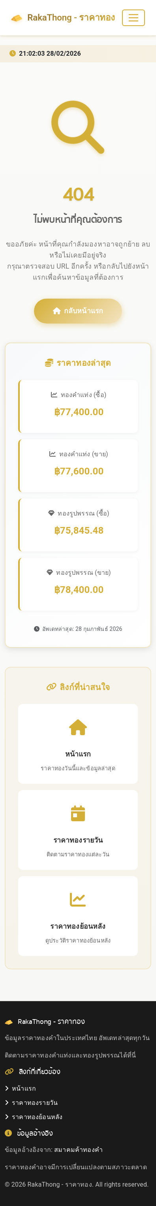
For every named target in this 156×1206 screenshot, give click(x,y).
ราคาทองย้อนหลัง (33, 1117)
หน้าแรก (20, 1088)
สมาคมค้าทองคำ (78, 1149)
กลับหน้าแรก (78, 311)
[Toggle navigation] (133, 17)
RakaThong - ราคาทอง (63, 18)
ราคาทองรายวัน (31, 1102)
